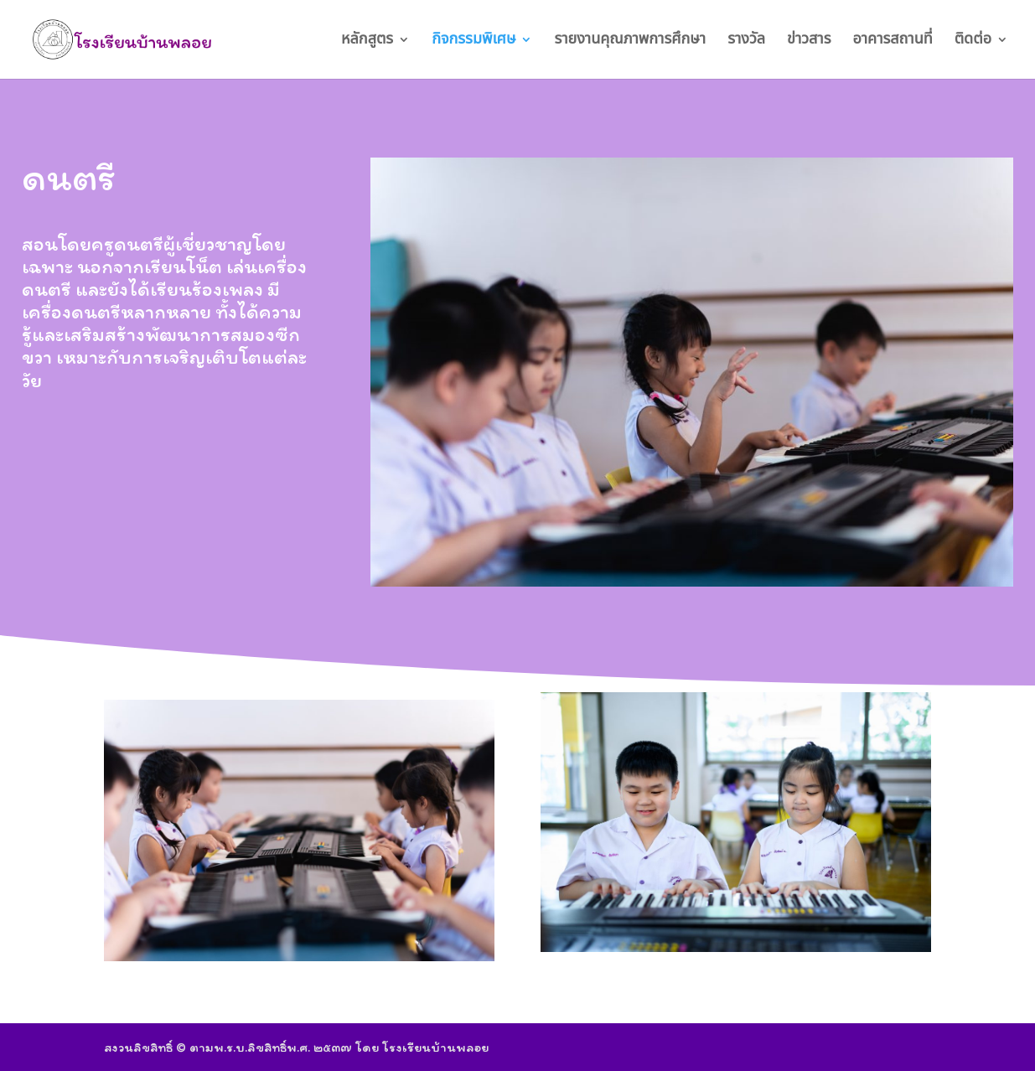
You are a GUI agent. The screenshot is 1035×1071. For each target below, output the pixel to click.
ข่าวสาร (809, 42)
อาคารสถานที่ (892, 42)
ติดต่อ (973, 42)
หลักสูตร (367, 42)
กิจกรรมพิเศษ (473, 42)
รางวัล (746, 42)
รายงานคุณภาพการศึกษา (630, 42)
